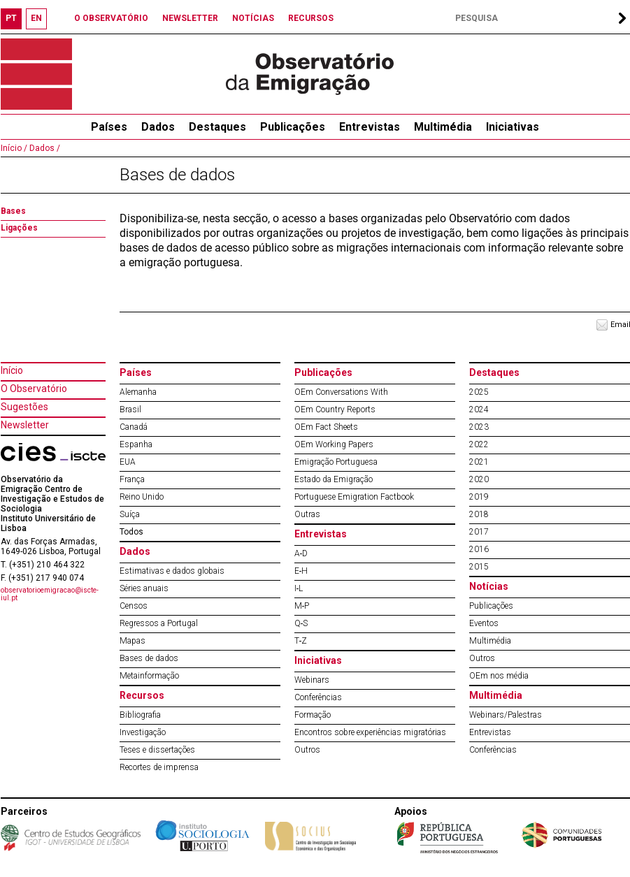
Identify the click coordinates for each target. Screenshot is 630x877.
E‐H (301, 571)
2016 (479, 549)
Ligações (19, 228)
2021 (479, 462)
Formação (312, 715)
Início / (14, 148)
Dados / (43, 148)
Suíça (130, 514)
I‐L (298, 588)
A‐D (301, 553)
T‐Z (301, 641)
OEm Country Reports (334, 409)
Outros (307, 750)
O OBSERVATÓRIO (111, 18)
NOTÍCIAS (253, 18)
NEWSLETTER (190, 18)
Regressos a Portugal (159, 623)
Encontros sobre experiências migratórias (370, 732)
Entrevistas (369, 126)
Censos (134, 606)
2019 (479, 497)
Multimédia (443, 126)
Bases (13, 211)
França (132, 479)
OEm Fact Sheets (326, 427)
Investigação (143, 732)
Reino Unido (142, 497)
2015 (479, 567)
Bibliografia (140, 715)
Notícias (488, 586)
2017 (479, 532)
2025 (479, 392)
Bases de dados (149, 658)
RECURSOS (311, 18)
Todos (131, 532)
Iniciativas (512, 126)
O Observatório (34, 388)
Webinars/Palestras (505, 715)
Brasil (130, 409)
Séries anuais (144, 588)
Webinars (311, 680)
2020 (479, 479)
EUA (128, 462)
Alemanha (138, 392)
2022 (479, 444)
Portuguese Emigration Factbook (354, 497)
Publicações (292, 126)
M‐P (302, 606)
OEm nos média (499, 676)
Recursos (142, 695)
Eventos (484, 623)
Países (136, 372)
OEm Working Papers (333, 444)
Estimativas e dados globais (172, 571)
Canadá (134, 427)
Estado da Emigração (333, 479)
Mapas (132, 641)
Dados (158, 126)
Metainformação (149, 676)
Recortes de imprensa (159, 767)
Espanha (136, 444)
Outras (307, 514)
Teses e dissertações (157, 750)
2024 (479, 409)
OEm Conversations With (341, 392)
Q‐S (301, 623)
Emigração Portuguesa (336, 462)
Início (12, 370)
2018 (479, 514)
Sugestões (24, 406)
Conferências (318, 697)
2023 (479, 427)
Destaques (217, 126)
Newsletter (25, 424)
